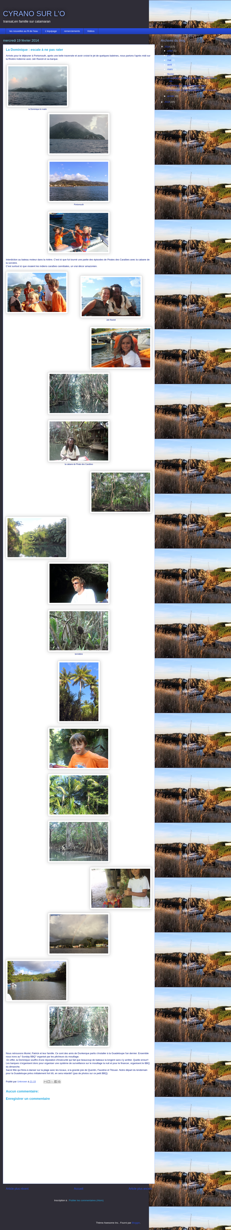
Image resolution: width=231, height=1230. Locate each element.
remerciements (72, 31)
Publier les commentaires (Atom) (86, 1200)
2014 (167, 46)
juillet (170, 50)
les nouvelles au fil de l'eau (24, 31)
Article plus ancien (140, 1188)
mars (170, 69)
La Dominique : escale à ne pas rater (186, 85)
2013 (167, 101)
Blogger (136, 1222)
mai (169, 60)
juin (169, 55)
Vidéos (91, 31)
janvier (171, 96)
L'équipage (51, 31)
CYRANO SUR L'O (34, 14)
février (171, 74)
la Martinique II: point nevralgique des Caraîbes (192, 90)
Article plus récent (17, 1188)
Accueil (78, 1188)
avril (169, 64)
